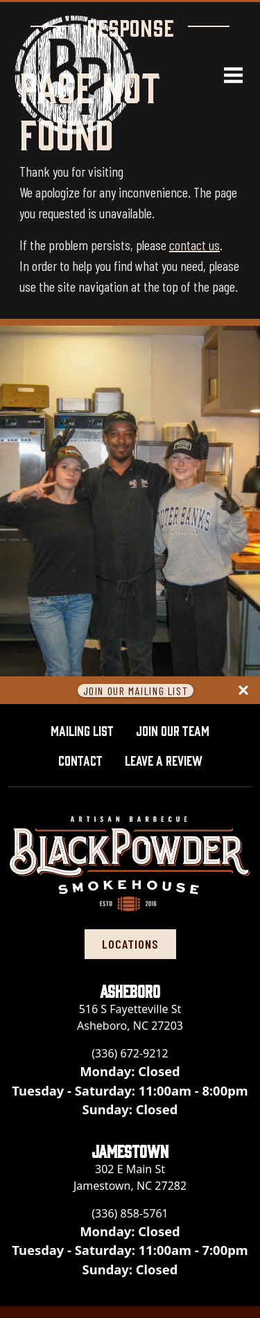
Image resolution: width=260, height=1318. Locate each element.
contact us (194, 244)
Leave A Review (169, 758)
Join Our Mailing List (136, 690)
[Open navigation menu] (227, 75)
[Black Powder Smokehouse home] (74, 74)
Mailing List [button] (82, 729)
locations (130, 943)
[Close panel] (243, 690)
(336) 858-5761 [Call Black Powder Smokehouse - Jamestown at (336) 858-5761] (130, 1213)
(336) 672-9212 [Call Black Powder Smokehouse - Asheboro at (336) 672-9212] (130, 1053)
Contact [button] (80, 759)
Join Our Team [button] (172, 729)
